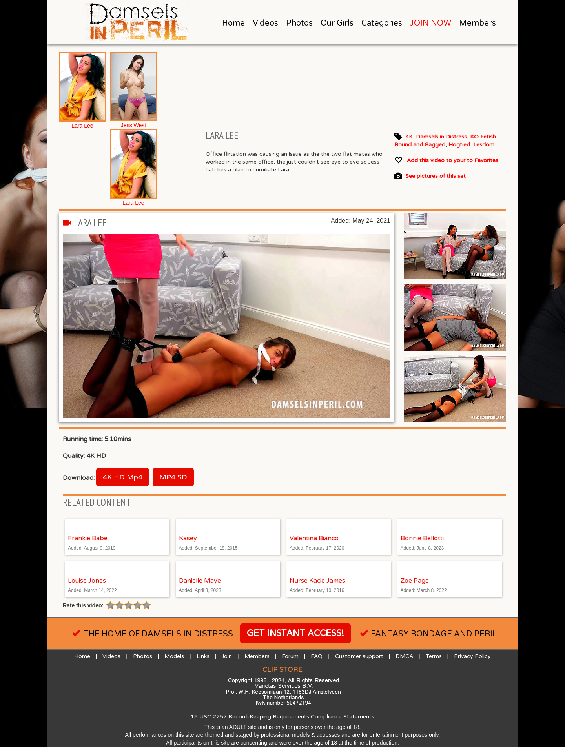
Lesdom (483, 144)
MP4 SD (173, 477)
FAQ (317, 656)
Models (174, 656)
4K (409, 136)
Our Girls (337, 23)
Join (227, 656)
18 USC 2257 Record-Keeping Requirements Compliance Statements (282, 716)
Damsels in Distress (441, 136)
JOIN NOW (430, 23)
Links (203, 656)
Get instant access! (295, 633)
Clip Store (282, 669)
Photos (299, 23)
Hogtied (459, 144)
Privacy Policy (472, 656)
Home (233, 23)
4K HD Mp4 (122, 477)
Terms (434, 656)
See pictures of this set (435, 176)
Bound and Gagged (419, 144)
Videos (265, 23)
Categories (381, 23)
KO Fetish (483, 136)
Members (477, 23)
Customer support (359, 656)
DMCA (404, 656)
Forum (290, 656)
